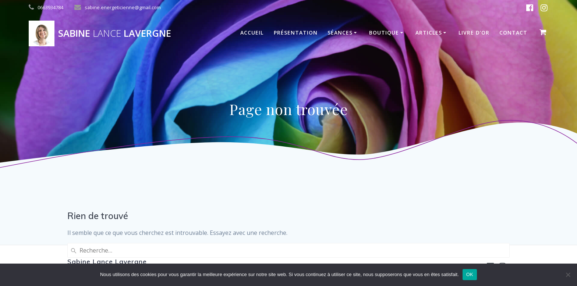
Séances (340, 32)
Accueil (251, 32)
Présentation (296, 32)
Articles (428, 32)
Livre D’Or (474, 32)
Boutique (384, 32)
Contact (513, 32)
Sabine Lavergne (114, 33)
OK (469, 274)
